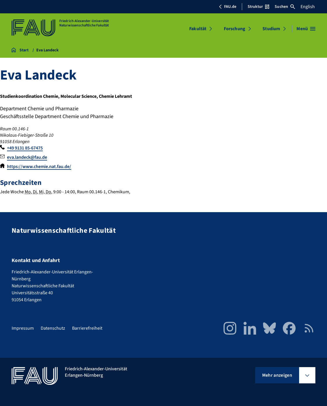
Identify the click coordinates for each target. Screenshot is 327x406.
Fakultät (197, 29)
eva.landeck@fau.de (27, 157)
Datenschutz (53, 328)
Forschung (234, 29)
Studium (271, 29)
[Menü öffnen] (305, 28)
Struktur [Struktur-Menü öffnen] (258, 7)
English (308, 6)
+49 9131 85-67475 (25, 148)
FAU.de (228, 7)
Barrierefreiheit (87, 328)
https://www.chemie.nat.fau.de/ (39, 166)
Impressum (23, 328)
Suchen (285, 7)
